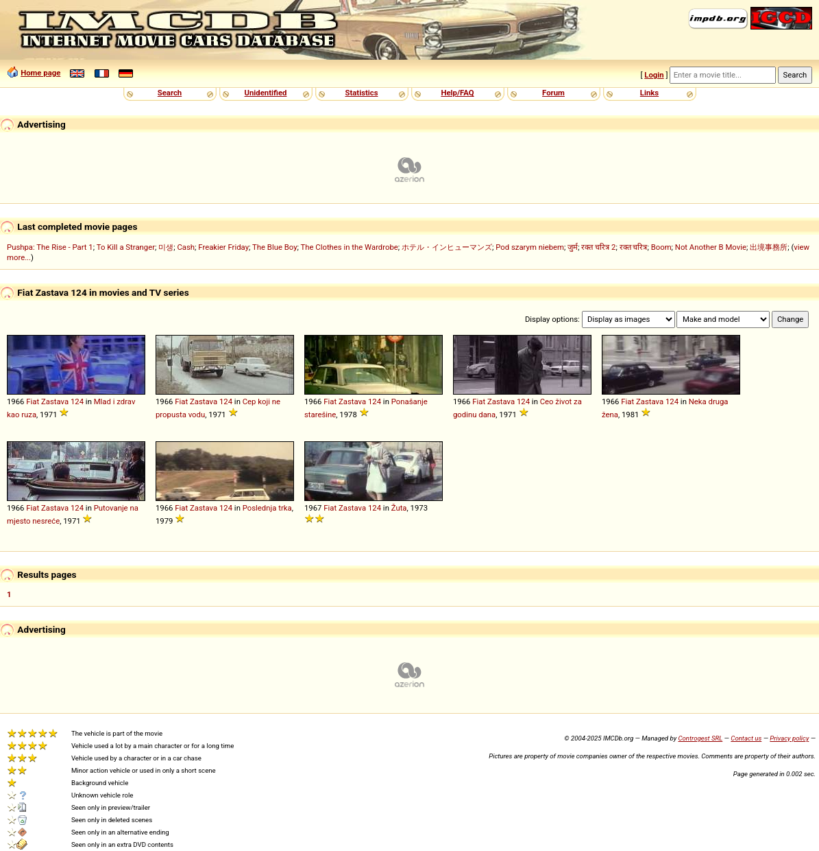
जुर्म (572, 247)
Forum (553, 92)
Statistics (361, 92)
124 (77, 401)
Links (649, 92)
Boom (661, 247)
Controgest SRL (700, 738)
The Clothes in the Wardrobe (349, 247)
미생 (165, 247)
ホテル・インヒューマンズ (447, 247)
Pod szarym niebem (530, 247)
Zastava (55, 401)
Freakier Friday (223, 247)
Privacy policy (789, 738)
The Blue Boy (274, 247)
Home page (40, 73)
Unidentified (266, 92)
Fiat (32, 401)
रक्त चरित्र (634, 247)
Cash (186, 247)
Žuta (399, 508)
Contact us (746, 738)
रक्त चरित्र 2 (598, 247)
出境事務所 (768, 247)
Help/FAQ (457, 92)
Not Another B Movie (710, 247)
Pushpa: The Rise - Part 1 (50, 247)
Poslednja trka (267, 508)
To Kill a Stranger (126, 247)
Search (170, 92)
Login (653, 75)
